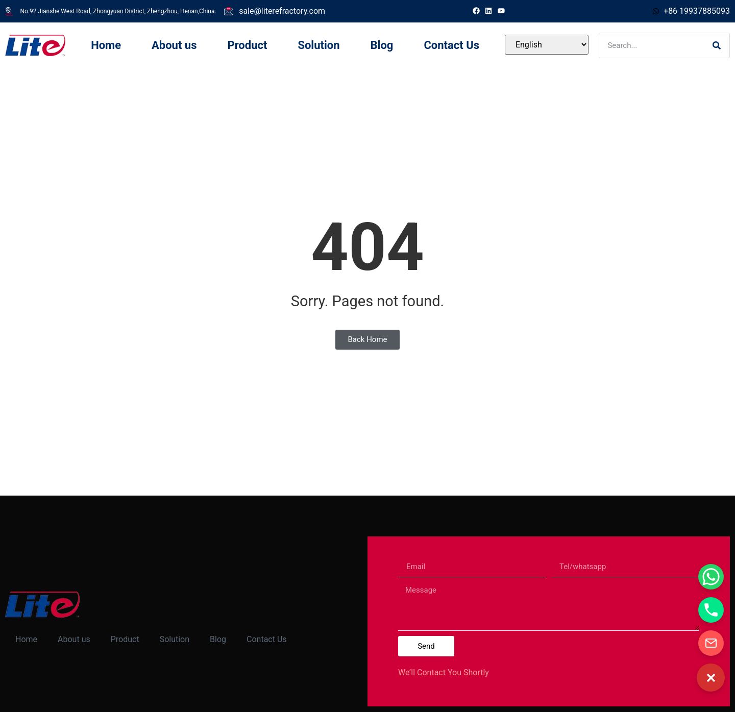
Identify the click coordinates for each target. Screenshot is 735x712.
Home (106, 45)
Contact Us (451, 45)
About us (174, 45)
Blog (382, 45)
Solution (318, 45)
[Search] (716, 45)
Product (247, 45)
